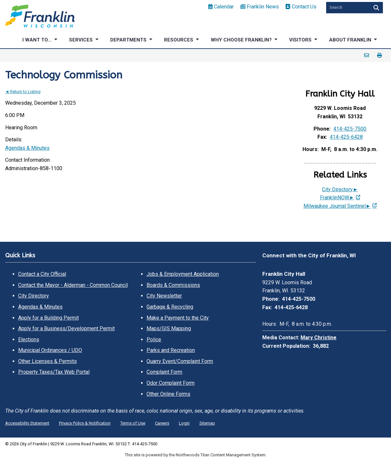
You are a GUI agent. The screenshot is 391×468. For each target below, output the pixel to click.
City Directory (33, 296)
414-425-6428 (346, 137)
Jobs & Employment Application (183, 274)
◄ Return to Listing (23, 91)
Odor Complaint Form (171, 383)
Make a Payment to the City (178, 318)
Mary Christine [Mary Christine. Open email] (319, 337)
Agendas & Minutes (27, 148)
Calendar (221, 7)
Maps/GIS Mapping (169, 328)
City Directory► (340, 189)
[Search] (375, 7)
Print (380, 55)
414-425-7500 (349, 129)
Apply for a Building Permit (48, 318)
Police (154, 339)
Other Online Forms (168, 394)
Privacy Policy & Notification (85, 423)
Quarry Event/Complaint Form (180, 361)
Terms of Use (132, 423)
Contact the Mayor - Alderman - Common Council (73, 285)
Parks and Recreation (171, 350)
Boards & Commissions (173, 285)
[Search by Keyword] (347, 7)
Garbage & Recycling (170, 307)
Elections (28, 339)
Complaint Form (164, 372)
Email (367, 55)
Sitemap (207, 423)
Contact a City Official (42, 274)
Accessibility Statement (27, 423)
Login (184, 423)
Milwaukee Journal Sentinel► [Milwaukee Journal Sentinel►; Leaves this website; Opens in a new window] (337, 206)
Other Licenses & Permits (47, 361)
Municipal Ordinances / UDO (50, 350)
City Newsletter (164, 296)
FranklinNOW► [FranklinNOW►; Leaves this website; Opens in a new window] (337, 197)
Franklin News (259, 7)
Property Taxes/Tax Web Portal (53, 372)
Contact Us (300, 7)
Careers (162, 423)
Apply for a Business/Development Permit (66, 328)
